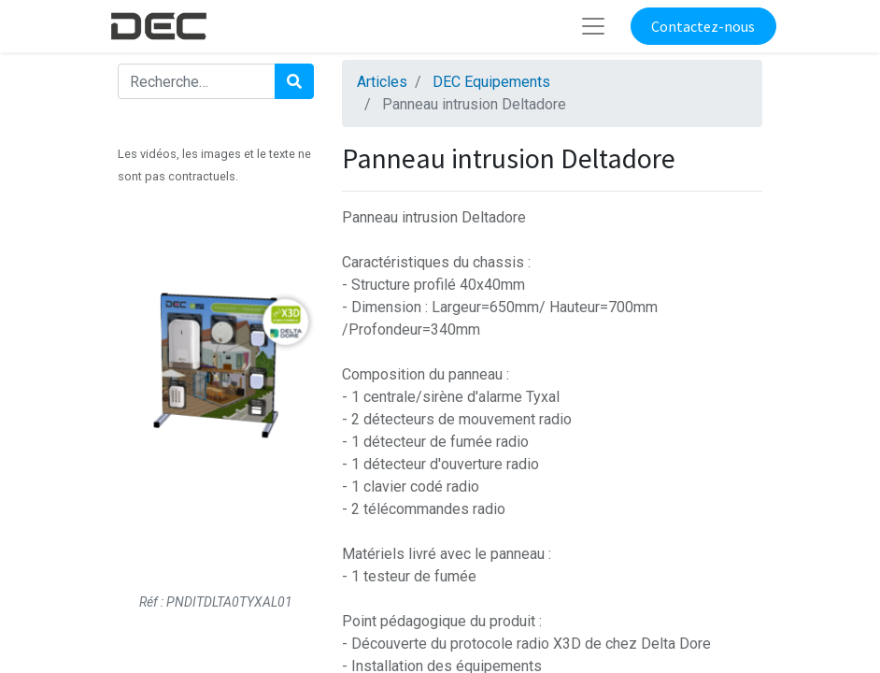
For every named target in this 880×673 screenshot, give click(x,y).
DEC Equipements (491, 82)
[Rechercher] (294, 81)
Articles (382, 82)
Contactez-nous (703, 26)
